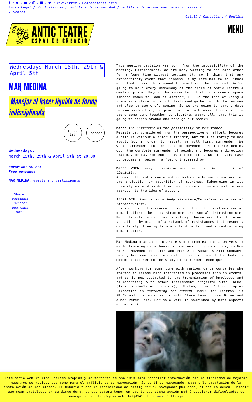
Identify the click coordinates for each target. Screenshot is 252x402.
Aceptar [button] (135, 396)
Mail (20, 212)
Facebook (20, 199)
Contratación (50, 7)
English (236, 17)
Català (191, 17)
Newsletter (67, 3)
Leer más (155, 396)
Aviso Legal (20, 7)
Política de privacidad (92, 7)
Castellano (213, 17)
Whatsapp (20, 208)
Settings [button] (175, 396)
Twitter (20, 203)
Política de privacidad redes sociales (160, 7)
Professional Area (99, 3)
